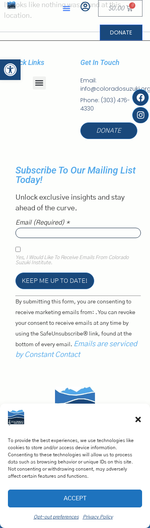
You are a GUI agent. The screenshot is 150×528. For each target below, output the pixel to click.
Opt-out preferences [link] (56, 517)
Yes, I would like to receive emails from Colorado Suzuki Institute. (72, 260)
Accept (75, 498)
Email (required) (42, 222)
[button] (138, 419)
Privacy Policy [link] (98, 517)
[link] (10, 69)
